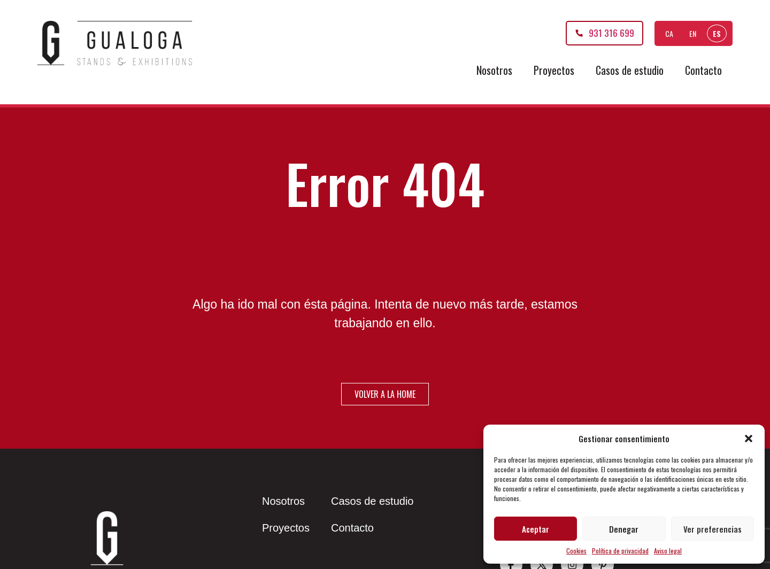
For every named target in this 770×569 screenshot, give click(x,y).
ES (717, 33)
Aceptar (535, 529)
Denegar (623, 529)
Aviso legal (668, 550)
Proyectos (554, 70)
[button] (748, 438)
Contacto (703, 70)
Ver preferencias (712, 529)
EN (692, 33)
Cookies (576, 550)
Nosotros (494, 70)
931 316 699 (611, 33)
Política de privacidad (620, 550)
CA (669, 33)
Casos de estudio (630, 70)
